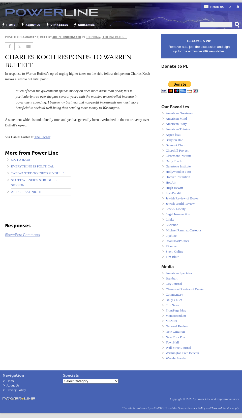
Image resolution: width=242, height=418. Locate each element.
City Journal (174, 284)
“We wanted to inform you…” (37, 173)
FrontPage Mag (176, 310)
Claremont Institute (178, 156)
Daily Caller (174, 300)
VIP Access (59, 25)
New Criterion (175, 331)
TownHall (172, 342)
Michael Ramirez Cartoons (183, 230)
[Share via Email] (28, 46)
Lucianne (172, 225)
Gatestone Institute (178, 166)
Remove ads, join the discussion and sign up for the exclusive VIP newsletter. (199, 46)
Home (10, 25)
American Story (176, 124)
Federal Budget (114, 37)
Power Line (49, 13)
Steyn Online (174, 251)
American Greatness (179, 113)
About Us (32, 25)
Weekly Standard (177, 358)
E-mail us (217, 7)
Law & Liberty (176, 209)
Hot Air (171, 182)
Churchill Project (177, 150)
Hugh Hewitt (174, 188)
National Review (177, 326)
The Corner (42, 137)
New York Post (176, 337)
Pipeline (171, 235)
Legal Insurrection (178, 214)
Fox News (172, 305)
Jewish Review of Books (182, 198)
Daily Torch (174, 161)
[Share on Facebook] (10, 46)
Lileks (170, 219)
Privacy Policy (16, 390)
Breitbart (171, 278)
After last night (26, 192)
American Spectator (179, 273)
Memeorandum (176, 316)
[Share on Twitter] (19, 46)
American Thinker (178, 129)
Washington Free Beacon (182, 353)
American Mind (176, 118)
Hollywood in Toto (178, 171)
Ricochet (171, 246)
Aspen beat (173, 134)
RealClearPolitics (177, 241)
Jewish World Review (180, 203)
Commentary (174, 294)
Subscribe (86, 25)
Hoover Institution (178, 177)
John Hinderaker (66, 37)
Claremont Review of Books (185, 289)
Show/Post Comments (22, 234)
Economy (93, 37)
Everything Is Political (32, 166)
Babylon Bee (174, 140)
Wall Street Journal (178, 348)
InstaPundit (173, 193)
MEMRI (171, 321)
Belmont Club (175, 145)
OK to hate (20, 159)
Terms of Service (221, 408)
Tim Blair (172, 257)
